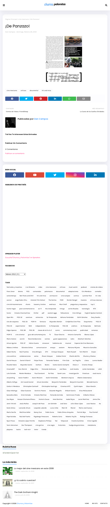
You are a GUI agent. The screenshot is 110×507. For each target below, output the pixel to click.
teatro (18, 429)
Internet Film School (38, 300)
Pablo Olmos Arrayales (66, 412)
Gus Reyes (10, 399)
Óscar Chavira (59, 334)
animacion (53, 296)
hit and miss (46, 90)
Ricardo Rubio (12, 365)
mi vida (98, 296)
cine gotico (40, 425)
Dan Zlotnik (22, 369)
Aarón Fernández (52, 378)
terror (36, 429)
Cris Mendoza (86, 291)
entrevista (39, 317)
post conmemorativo (27, 309)
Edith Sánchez (82, 317)
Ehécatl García (70, 391)
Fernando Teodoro (52, 360)
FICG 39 (31, 330)
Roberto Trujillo (71, 416)
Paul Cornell (93, 412)
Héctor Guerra (34, 343)
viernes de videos (96, 287)
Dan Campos (10, 32)
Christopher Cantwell (30, 386)
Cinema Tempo (87, 365)
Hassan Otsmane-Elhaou (26, 399)
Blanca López (89, 334)
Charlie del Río (74, 356)
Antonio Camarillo (74, 334)
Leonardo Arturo (24, 408)
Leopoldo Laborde (40, 408)
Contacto (103, 503)
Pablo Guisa (49, 412)
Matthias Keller (24, 412)
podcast (84, 287)
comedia (98, 291)
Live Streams (30, 287)
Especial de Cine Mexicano (84, 343)
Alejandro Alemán (55, 322)
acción (22, 339)
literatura (85, 373)
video (40, 287)
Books (47, 365)
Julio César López (77, 404)
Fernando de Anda (56, 395)
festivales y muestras (14, 287)
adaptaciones (73, 291)
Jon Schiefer (52, 404)
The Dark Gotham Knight (26, 492)
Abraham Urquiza (67, 378)
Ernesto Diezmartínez (22, 313)
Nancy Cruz (38, 412)
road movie (97, 373)
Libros (86, 360)
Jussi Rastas (90, 404)
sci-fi (40, 309)
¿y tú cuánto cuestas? (25, 480)
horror (9, 313)
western (61, 347)
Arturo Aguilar (12, 343)
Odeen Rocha (11, 352)
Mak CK (64, 408)
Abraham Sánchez (84, 339)
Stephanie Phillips (44, 421)
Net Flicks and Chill (26, 296)
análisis (74, 326)
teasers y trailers (40, 304)
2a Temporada (86, 326)
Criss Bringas (37, 352)
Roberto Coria (57, 416)
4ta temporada (50, 309)
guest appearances (60, 339)
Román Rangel (72, 300)
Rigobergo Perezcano (41, 416)
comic (57, 330)
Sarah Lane (61, 373)
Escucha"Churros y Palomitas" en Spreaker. (22, 257)
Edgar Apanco (12, 330)
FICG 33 (24, 322)
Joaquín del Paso (38, 404)
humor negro (11, 309)
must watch (73, 287)
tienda (44, 429)
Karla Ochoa (11, 408)
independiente (40, 326)
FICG (27, 291)
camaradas (37, 291)
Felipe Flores (38, 360)
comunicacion (41, 347)
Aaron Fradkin (23, 378)
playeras (10, 429)
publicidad (84, 330)
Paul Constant (40, 373)
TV (50, 334)
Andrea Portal (61, 356)
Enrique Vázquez (57, 352)
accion (9, 300)
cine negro (51, 425)
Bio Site (95, 503)
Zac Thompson (26, 425)
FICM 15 (9, 334)
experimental (20, 326)
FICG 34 (9, 326)
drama (20, 291)
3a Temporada (52, 317)
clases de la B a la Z (45, 330)
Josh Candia (74, 369)
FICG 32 (19, 317)
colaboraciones (25, 356)
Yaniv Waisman (12, 425)
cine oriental (19, 334)
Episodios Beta (12, 395)
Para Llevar (11, 291)
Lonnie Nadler (97, 360)
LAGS (100, 369)
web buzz (52, 304)
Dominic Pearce (40, 391)
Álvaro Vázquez (47, 356)
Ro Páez (51, 373)
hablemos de (57, 343)
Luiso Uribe (54, 408)
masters (84, 300)
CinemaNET (11, 369)
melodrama (92, 425)
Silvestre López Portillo (26, 421)
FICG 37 (22, 343)
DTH (46, 352)
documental (34, 90)
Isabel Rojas (70, 399)
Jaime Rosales (73, 309)
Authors (38, 365)
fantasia (43, 322)
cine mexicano (23, 19)
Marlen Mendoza (25, 373)
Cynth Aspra (78, 386)
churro (28, 304)
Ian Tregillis (77, 360)
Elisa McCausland (85, 391)
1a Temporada (54, 326)
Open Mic (10, 317)
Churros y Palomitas (24, 503)
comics (76, 296)
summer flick (87, 296)
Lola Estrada (11, 373)
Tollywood (64, 421)
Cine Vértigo (76, 313)
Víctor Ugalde (92, 421)
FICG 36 (65, 326)
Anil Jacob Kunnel (27, 382)
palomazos (49, 291)
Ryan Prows (11, 421)
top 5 (93, 304)
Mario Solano (11, 339)
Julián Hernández (88, 369)
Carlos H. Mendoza (13, 386)
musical (68, 343)
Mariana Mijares (74, 347)
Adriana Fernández (67, 317)
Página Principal (11, 19)
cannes (47, 339)
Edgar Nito (34, 369)
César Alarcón (91, 386)
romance (94, 330)
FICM (61, 300)
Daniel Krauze (11, 360)
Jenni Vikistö (11, 404)
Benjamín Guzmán (76, 382)
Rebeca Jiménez (12, 347)
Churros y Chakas (89, 356)
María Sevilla (11, 412)
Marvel (73, 408)
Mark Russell (71, 352)
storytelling (11, 378)
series (36, 356)
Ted (56, 421)
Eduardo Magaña (55, 391)
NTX (94, 309)
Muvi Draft (63, 304)
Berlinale (97, 326)
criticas (23, 90)
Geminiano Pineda (73, 395)
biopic (93, 352)
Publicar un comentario (14, 153)
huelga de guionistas (76, 425)
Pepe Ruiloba (11, 416)
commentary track (70, 330)
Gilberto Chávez (89, 395)
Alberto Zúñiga (12, 382)
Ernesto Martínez (40, 395)
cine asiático (11, 356)
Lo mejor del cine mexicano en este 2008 (34, 468)
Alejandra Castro (26, 365)
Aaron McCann (37, 378)
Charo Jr (75, 365)
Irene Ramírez (58, 399)
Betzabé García (92, 382)
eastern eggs (52, 313)
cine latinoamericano (14, 304)
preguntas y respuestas (78, 304)
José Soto (63, 404)
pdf (43, 313)
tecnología (86, 309)
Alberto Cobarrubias (84, 378)
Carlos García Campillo (61, 365)
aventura (29, 317)
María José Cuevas (85, 408)
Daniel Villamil (25, 360)
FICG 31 (98, 322)
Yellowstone (64, 313)
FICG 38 (23, 330)
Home (87, 503)
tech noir (27, 429)
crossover (45, 343)
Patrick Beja (81, 412)
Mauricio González (90, 347)
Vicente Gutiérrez (77, 421)
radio (72, 339)
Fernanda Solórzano (49, 369)
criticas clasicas (96, 300)
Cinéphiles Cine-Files (73, 322)
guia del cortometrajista (37, 334)
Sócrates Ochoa (27, 347)
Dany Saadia (95, 317)
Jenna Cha (96, 399)
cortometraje (11, 296)
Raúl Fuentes (24, 352)
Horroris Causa (44, 399)
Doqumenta (88, 322)
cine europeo (65, 296)
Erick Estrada (26, 395)
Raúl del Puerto (24, 416)
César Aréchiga (12, 391)
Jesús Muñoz (24, 404)
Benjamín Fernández (59, 382)
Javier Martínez (83, 399)
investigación (74, 373)
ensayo (52, 347)
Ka (100, 404)
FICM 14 (33, 322)
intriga (62, 309)
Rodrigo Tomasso (86, 416)
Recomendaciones (34, 339)
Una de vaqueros (13, 322)
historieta (61, 425)
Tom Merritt (84, 352)
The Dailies (52, 300)
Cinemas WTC (65, 386)
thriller (36, 313)
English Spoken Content (93, 313)
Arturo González (42, 382)
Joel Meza (63, 369)
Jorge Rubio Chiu (21, 300)
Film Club (66, 360)
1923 (30, 326)
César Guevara (26, 391)
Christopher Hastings (49, 386)
